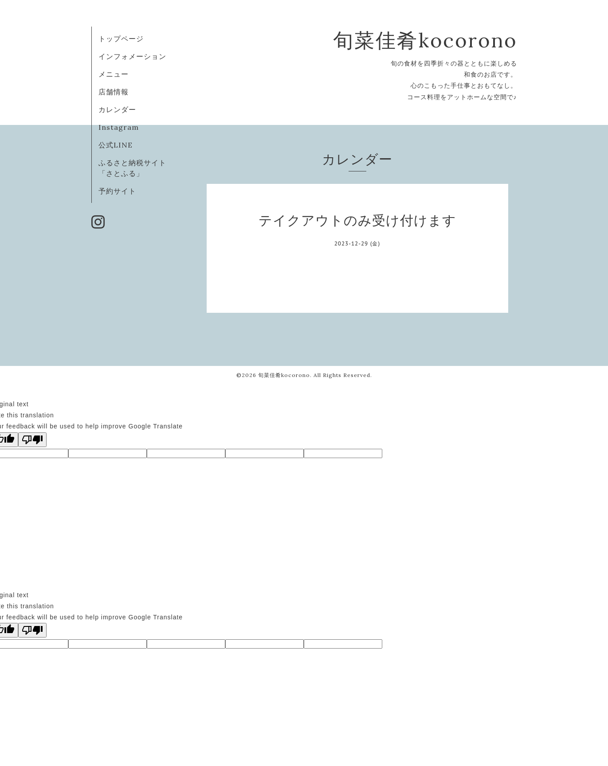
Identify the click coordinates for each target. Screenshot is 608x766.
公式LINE (115, 144)
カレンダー (117, 109)
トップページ (121, 38)
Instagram (118, 127)
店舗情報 (113, 91)
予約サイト (117, 191)
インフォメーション (132, 56)
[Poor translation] (32, 439)
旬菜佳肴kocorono (425, 40)
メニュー (113, 74)
